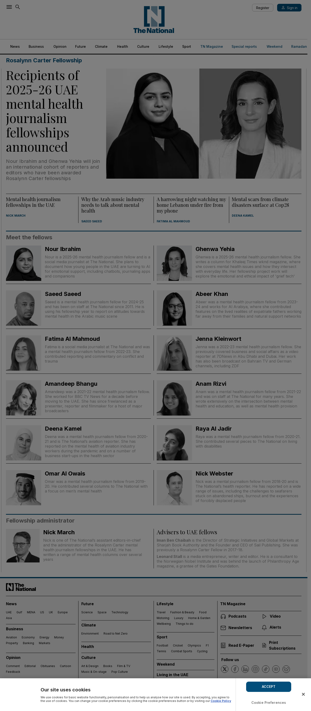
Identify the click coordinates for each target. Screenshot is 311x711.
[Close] (303, 694)
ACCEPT (269, 686)
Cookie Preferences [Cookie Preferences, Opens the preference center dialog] (268, 702)
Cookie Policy (221, 701)
